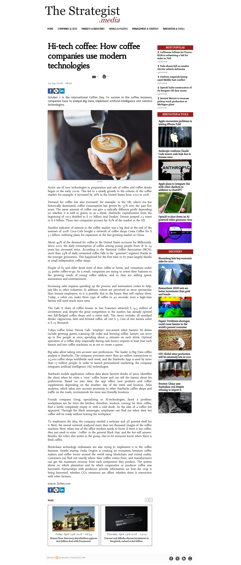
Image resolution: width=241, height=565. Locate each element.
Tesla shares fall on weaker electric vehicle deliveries (173, 68)
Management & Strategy (145, 28)
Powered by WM (78, 558)
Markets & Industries (93, 28)
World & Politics (118, 28)
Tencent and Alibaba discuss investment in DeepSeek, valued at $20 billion (126, 540)
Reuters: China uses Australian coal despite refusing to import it (174, 381)
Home (50, 28)
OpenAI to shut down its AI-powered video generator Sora (174, 216)
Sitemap (50, 558)
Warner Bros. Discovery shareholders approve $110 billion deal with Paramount (73, 540)
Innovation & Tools (173, 28)
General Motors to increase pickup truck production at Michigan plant (173, 101)
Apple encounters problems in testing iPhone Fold (174, 121)
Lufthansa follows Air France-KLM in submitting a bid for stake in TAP (175, 55)
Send (92, 76)
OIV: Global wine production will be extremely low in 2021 (173, 350)
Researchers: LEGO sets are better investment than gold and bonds (173, 286)
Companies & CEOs (68, 28)
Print (108, 76)
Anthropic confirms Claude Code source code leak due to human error (173, 152)
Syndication (64, 558)
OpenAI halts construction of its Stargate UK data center (174, 89)
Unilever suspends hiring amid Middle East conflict (172, 78)
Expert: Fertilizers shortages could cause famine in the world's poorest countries (173, 319)
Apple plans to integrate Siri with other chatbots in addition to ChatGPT (174, 184)
